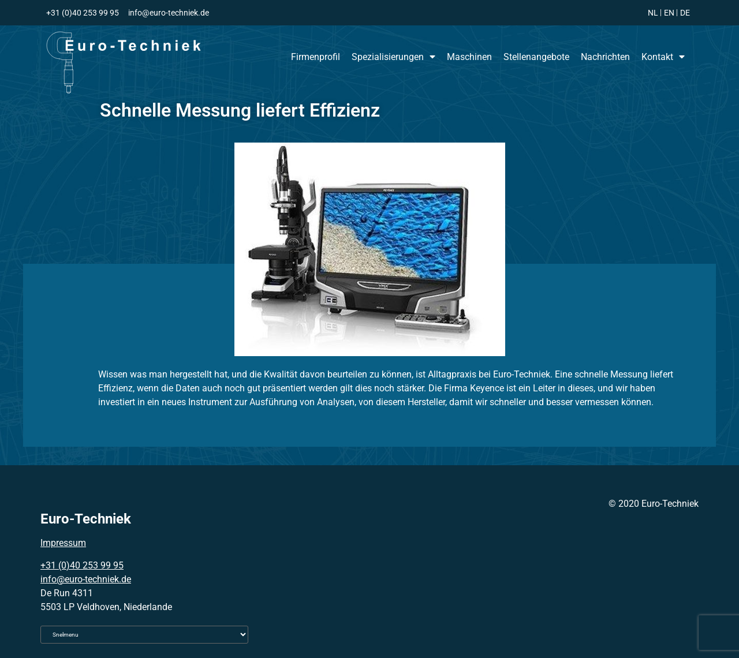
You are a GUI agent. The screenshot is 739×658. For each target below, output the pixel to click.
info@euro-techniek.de (85, 579)
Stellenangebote (536, 56)
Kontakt (663, 56)
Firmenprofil (315, 56)
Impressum (63, 542)
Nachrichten (605, 56)
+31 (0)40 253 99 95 (82, 565)
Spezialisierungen (393, 56)
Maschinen (469, 56)
